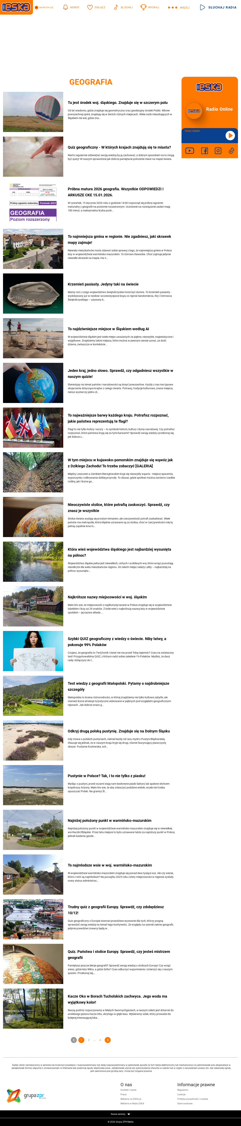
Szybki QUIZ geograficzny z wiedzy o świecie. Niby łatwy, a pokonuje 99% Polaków (117, 641)
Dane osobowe (184, 1103)
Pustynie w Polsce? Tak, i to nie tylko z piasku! (106, 776)
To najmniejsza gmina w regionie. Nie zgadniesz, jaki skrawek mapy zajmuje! (119, 239)
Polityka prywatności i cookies (192, 1099)
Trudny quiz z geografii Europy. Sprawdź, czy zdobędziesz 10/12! (116, 910)
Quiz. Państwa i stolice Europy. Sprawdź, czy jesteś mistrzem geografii (119, 954)
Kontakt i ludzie (128, 1090)
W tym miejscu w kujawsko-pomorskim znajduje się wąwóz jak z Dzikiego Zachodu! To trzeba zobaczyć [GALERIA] (120, 463)
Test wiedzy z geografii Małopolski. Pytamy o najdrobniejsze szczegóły (118, 686)
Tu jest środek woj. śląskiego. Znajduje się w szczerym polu (118, 102)
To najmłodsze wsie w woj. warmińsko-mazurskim (110, 865)
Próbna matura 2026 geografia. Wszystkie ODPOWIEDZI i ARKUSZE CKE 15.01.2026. (115, 192)
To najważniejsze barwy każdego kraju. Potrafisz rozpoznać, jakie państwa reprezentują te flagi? (118, 418)
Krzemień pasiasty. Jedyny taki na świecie (103, 284)
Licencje (181, 1094)
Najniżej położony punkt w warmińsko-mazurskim (109, 820)
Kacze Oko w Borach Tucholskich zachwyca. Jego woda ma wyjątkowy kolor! (117, 999)
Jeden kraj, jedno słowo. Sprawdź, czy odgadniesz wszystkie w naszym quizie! (120, 373)
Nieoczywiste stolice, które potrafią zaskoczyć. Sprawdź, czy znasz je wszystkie (119, 507)
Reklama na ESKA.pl (130, 1099)
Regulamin (182, 1090)
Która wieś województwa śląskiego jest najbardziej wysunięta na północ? (119, 552)
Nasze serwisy (120, 1114)
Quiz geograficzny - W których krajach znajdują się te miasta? (119, 147)
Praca (123, 1094)
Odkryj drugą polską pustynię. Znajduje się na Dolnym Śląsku (119, 731)
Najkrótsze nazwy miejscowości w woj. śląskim (107, 597)
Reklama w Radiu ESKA (132, 1103)
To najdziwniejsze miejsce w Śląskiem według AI (108, 329)
